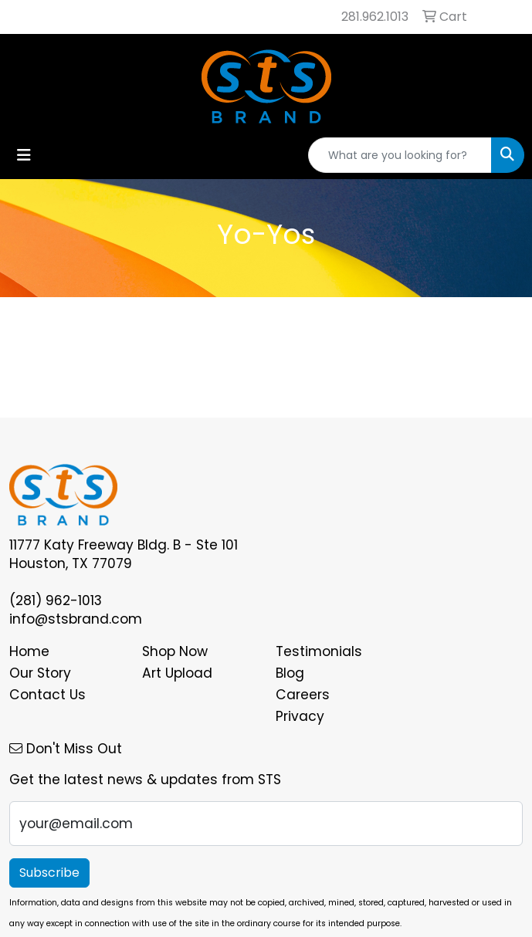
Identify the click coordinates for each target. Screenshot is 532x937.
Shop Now (175, 651)
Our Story (40, 673)
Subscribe (49, 872)
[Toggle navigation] (24, 155)
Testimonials (319, 651)
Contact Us (47, 694)
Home (29, 651)
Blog (290, 673)
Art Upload (177, 673)
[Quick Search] (400, 155)
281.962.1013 (374, 16)
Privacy (300, 716)
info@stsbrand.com (75, 619)
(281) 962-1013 (55, 600)
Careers (303, 694)
